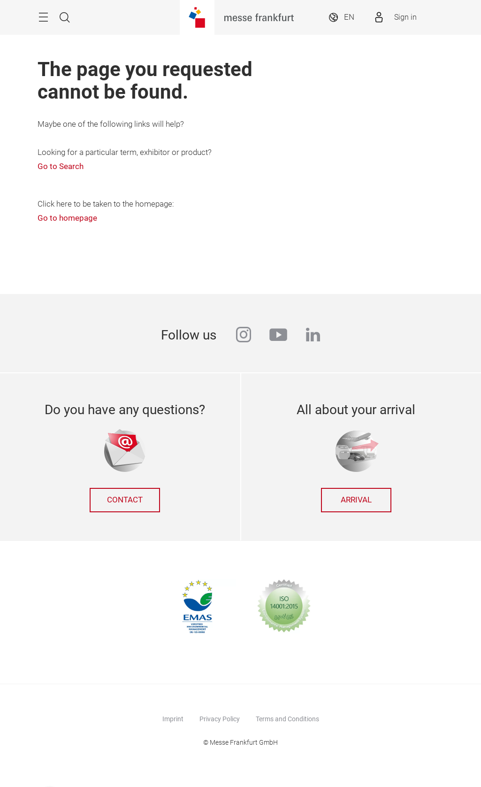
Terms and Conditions (287, 719)
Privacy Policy (219, 719)
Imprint (172, 719)
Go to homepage (67, 218)
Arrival (356, 499)
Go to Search (61, 166)
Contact (125, 499)
